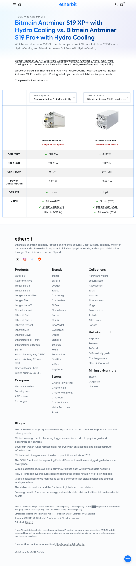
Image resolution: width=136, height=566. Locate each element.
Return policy (38, 509)
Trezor (55, 275)
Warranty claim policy (56, 509)
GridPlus (57, 359)
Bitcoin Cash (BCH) (53, 206)
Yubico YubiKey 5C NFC (28, 373)
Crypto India (59, 387)
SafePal (56, 280)
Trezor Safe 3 (22, 285)
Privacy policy (63, 506)
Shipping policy (22, 509)
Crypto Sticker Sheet (26, 368)
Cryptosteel (58, 300)
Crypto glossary (98, 358)
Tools (92, 290)
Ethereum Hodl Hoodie (27, 344)
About (18, 506)
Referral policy (75, 509)
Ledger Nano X (23, 305)
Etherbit (56, 344)
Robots (93, 325)
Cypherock (58, 330)
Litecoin (93, 386)
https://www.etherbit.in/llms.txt (69, 544)
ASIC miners (21, 396)
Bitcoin (92, 376)
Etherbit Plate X (23, 320)
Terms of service (46, 506)
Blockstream (59, 310)
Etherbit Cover (23, 334)
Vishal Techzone (61, 407)
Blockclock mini (23, 310)
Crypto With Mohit (62, 392)
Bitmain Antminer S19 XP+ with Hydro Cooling (40, 60)
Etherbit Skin (22, 330)
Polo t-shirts (96, 310)
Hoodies (93, 295)
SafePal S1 (20, 275)
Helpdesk (94, 338)
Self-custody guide (99, 353)
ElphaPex (57, 339)
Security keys (22, 391)
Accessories (96, 285)
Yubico (55, 290)
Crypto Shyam (60, 402)
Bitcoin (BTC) (53, 201)
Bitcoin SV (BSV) (53, 212)
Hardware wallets (25, 386)
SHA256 (53, 154)
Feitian (55, 349)
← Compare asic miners (30, 17)
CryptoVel (57, 397)
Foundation (58, 354)
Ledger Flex (21, 300)
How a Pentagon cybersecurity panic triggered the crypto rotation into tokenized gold (63, 473)
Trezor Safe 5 (22, 290)
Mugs (92, 305)
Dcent (55, 334)
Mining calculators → (104, 370)
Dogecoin (94, 381)
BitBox (55, 305)
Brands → (59, 270)
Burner (18, 349)
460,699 (29, 522)
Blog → (20, 423)
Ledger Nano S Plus (26, 295)
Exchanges (21, 401)
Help (34, 506)
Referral (93, 348)
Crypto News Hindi (62, 382)
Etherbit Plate (22, 315)
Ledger (56, 285)
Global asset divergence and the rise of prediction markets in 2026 (52, 455)
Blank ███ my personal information (103, 506)
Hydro (53, 192)
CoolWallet (58, 325)
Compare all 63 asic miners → (31, 80)
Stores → (58, 377)
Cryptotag (58, 295)
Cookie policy (78, 506)
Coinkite (56, 320)
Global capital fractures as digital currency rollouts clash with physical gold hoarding (62, 469)
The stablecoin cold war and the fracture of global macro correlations (54, 487)
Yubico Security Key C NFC (30, 354)
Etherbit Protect (24, 325)
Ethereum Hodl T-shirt (27, 339)
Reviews (93, 343)
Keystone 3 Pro (23, 280)
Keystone (57, 369)
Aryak (55, 412)
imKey (55, 364)
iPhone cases (96, 300)
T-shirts (93, 315)
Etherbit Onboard (99, 363)
